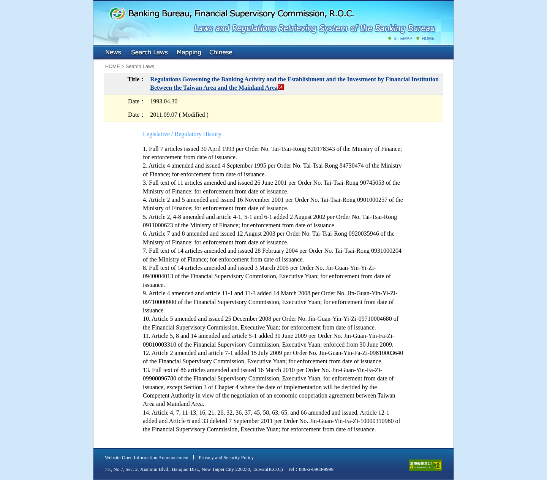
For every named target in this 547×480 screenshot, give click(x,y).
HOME (428, 38)
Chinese (221, 52)
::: (99, 51)
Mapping (188, 52)
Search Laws (149, 52)
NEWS (114, 52)
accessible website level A (425, 465)
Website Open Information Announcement (146, 457)
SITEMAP (403, 38)
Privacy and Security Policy (226, 457)
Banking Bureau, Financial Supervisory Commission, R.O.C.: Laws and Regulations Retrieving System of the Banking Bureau (272, 19)
